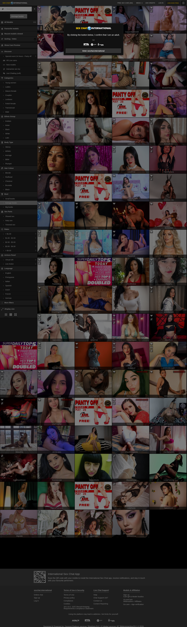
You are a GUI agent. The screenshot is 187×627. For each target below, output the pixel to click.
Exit (93, 40)
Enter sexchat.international (94, 51)
